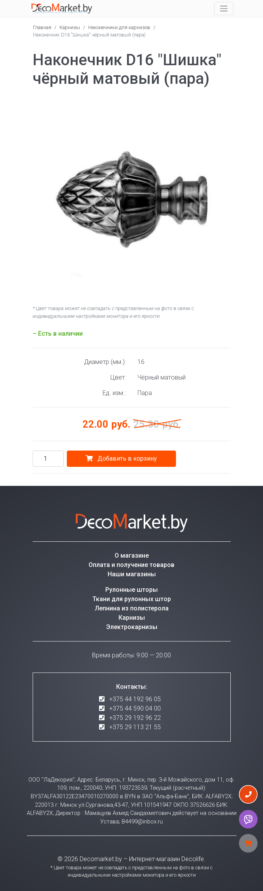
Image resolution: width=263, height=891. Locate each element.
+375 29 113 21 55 (135, 727)
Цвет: (118, 377)
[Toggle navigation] (223, 8)
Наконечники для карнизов (119, 27)
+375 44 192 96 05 (135, 699)
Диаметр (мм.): (105, 362)
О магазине (132, 555)
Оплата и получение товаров (131, 565)
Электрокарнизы (131, 627)
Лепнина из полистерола (132, 608)
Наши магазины (132, 574)
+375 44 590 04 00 (135, 708)
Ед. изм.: (114, 393)
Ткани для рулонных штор (131, 599)
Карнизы (69, 27)
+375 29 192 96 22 (135, 717)
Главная (42, 27)
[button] (224, 104)
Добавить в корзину (121, 458)
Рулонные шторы (131, 589)
